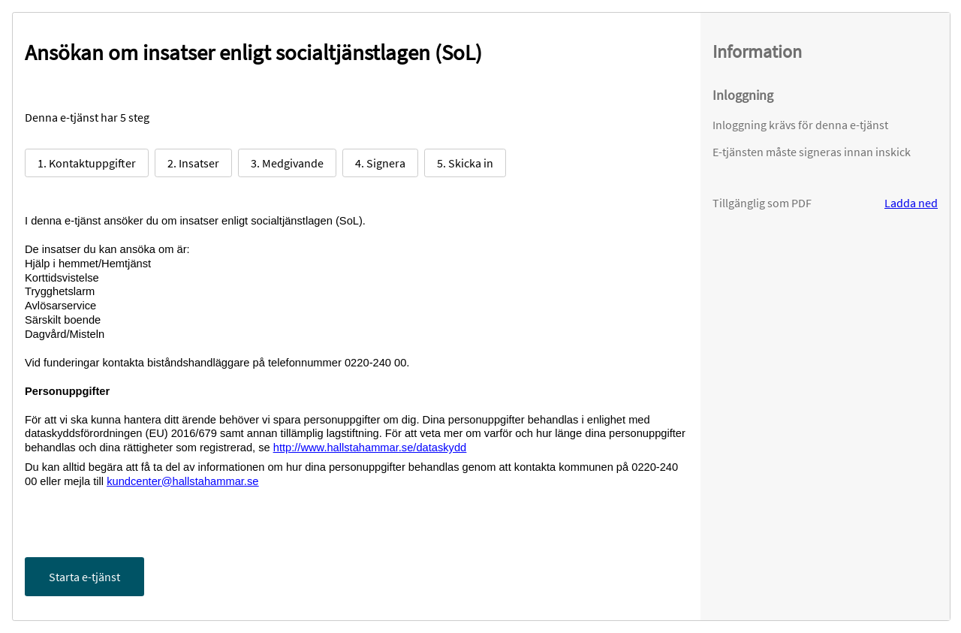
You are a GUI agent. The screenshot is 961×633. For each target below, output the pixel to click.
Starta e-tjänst (84, 576)
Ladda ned (911, 202)
